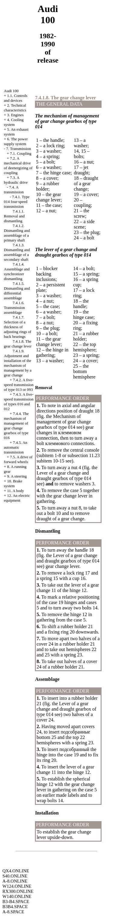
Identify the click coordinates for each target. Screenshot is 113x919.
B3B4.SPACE (15, 906)
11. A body (15, 490)
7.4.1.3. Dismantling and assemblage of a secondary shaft (17, 252)
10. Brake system (13, 483)
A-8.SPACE (13, 911)
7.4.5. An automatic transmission (15, 447)
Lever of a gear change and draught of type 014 (63, 475)
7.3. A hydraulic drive (16, 180)
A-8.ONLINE (14, 881)
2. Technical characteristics (15, 107)
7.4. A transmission (14, 189)
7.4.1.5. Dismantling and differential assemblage (17, 290)
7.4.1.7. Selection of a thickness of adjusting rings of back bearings (17, 327)
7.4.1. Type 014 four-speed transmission (17, 202)
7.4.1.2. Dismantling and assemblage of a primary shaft (17, 232)
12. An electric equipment (17, 498)
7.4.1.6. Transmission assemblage (14, 308)
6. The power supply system (16, 141)
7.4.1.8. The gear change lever (18, 343)
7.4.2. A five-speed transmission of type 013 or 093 (19, 385)
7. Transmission (18, 148)
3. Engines (15, 115)
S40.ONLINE (14, 876)
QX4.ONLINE (15, 870)
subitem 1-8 (49, 455)
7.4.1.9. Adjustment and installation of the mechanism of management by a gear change (18, 363)
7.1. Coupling (20, 153)
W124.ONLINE (16, 886)
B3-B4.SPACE (15, 901)
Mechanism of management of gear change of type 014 (63, 422)
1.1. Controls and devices (15, 98)
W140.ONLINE (16, 896)
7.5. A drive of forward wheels (18, 459)
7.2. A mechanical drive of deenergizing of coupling (18, 165)
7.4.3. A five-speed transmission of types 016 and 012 (19, 401)
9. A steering (17, 476)
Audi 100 (11, 91)
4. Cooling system (14, 122)
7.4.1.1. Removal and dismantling (14, 216)
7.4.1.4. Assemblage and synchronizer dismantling (17, 271)
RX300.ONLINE (17, 891)
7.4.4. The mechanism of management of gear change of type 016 (16, 425)
